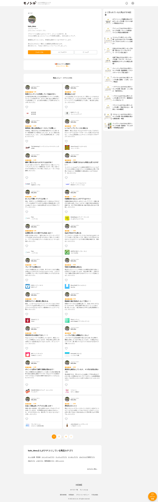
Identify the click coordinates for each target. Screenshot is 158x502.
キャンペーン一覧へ (62, 66)
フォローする (39, 52)
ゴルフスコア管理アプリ (87, 457)
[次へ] (59, 436)
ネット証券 (31, 457)
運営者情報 (63, 495)
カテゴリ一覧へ (92, 469)
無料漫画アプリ (49, 461)
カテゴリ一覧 (74, 490)
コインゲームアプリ (48, 457)
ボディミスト (60, 461)
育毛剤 (38, 457)
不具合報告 (95, 495)
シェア (86, 52)
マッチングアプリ (61, 457)
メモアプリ (39, 461)
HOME (79, 485)
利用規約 (71, 495)
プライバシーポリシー (82, 495)
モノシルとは (84, 490)
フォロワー (62, 52)
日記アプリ (31, 461)
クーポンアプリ (73, 457)
